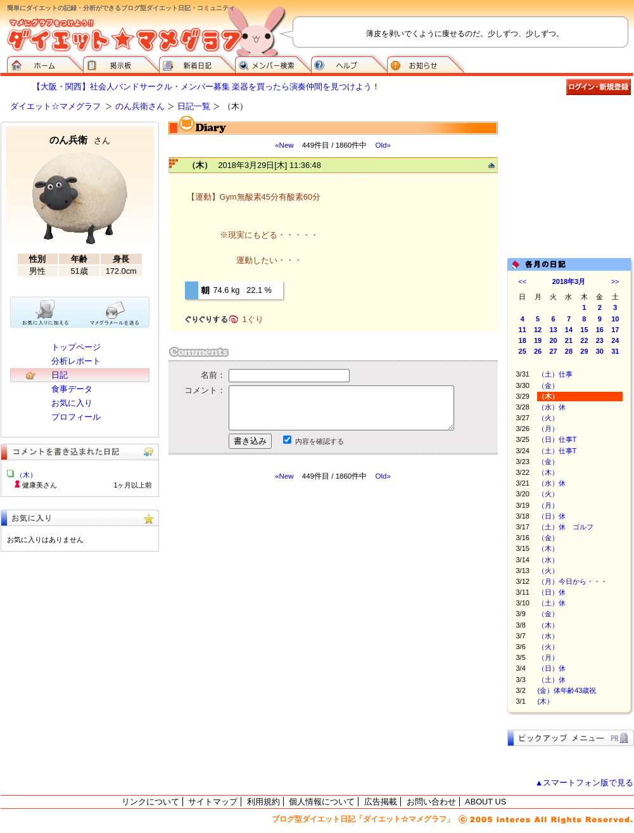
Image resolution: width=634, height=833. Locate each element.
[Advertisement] (287, 595)
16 (600, 329)
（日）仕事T (557, 439)
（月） (548, 428)
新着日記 (197, 63)
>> (615, 281)
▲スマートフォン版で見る (584, 782)
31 (615, 351)
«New (284, 145)
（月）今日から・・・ (572, 581)
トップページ (76, 347)
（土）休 (552, 603)
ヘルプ (349, 63)
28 (569, 351)
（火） (548, 418)
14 (569, 329)
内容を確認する (319, 441)
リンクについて (150, 801)
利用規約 (263, 801)
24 (615, 340)
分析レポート (76, 361)
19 (538, 340)
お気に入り (71, 403)
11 (522, 329)
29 (584, 351)
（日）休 (552, 516)
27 (553, 351)
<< (523, 281)
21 (569, 340)
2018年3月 (569, 281)
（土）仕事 (555, 374)
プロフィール (76, 417)
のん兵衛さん (140, 106)
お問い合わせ (431, 801)
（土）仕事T (557, 451)
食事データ (71, 389)
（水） (548, 560)
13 (553, 329)
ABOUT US (485, 801)
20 (553, 340)
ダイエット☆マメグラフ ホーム (45, 63)
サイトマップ (213, 801)
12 (538, 329)
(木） (546, 701)
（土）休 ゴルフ (565, 527)
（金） (548, 385)
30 (600, 351)
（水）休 (552, 407)
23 (600, 340)
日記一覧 (193, 106)
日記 (59, 375)
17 (615, 329)
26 (538, 351)
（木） (548, 472)
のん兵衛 (79, 139)
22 (584, 340)
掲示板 (121, 63)
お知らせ (425, 63)
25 (522, 351)
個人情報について (322, 801)
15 (584, 329)
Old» (382, 145)
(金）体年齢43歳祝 (567, 690)
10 (615, 319)
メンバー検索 (273, 63)
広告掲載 (380, 801)
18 (522, 340)
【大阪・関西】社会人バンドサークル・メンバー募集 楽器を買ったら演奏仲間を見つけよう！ (206, 86)
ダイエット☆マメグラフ (55, 106)
